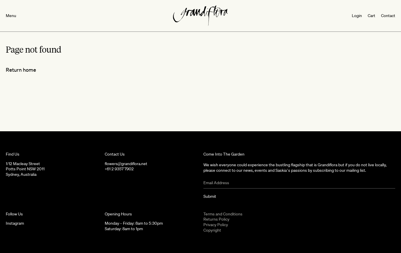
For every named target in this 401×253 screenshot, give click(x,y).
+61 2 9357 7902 (119, 168)
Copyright (212, 230)
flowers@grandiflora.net (126, 163)
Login (357, 15)
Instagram (15, 223)
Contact (388, 15)
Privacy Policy (215, 224)
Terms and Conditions (222, 214)
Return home (21, 70)
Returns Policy (216, 219)
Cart (371, 15)
